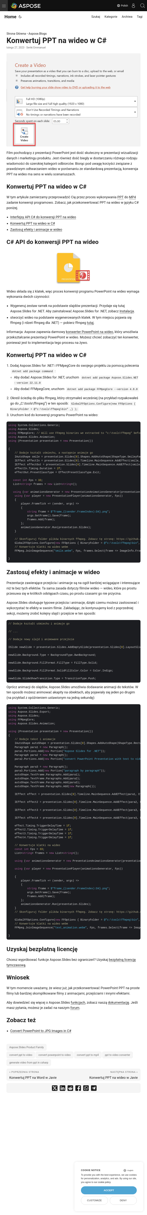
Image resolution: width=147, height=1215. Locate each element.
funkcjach (78, 1002)
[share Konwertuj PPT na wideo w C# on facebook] (78, 1089)
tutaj (90, 323)
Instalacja (126, 311)
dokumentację (118, 1002)
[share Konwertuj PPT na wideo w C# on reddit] (70, 1089)
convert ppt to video (20, 1054)
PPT (120, 197)
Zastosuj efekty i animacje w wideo (36, 229)
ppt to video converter (117, 1054)
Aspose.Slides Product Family (26, 1047)
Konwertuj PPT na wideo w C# (32, 223)
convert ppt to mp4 (88, 1054)
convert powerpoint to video (54, 1054)
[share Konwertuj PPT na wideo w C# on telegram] (94, 1089)
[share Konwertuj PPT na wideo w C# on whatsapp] (86, 1089)
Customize (94, 1200)
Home (10, 16)
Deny (123, 1200)
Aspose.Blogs (37, 33)
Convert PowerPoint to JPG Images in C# (40, 1031)
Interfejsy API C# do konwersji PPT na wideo (43, 217)
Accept (109, 1190)
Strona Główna (16, 33)
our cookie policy (102, 1182)
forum (74, 1008)
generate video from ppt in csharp (28, 1062)
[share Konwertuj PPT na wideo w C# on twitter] (54, 1089)
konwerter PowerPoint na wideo (89, 332)
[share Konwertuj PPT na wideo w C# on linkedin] (62, 1089)
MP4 (132, 197)
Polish (121, 5)
